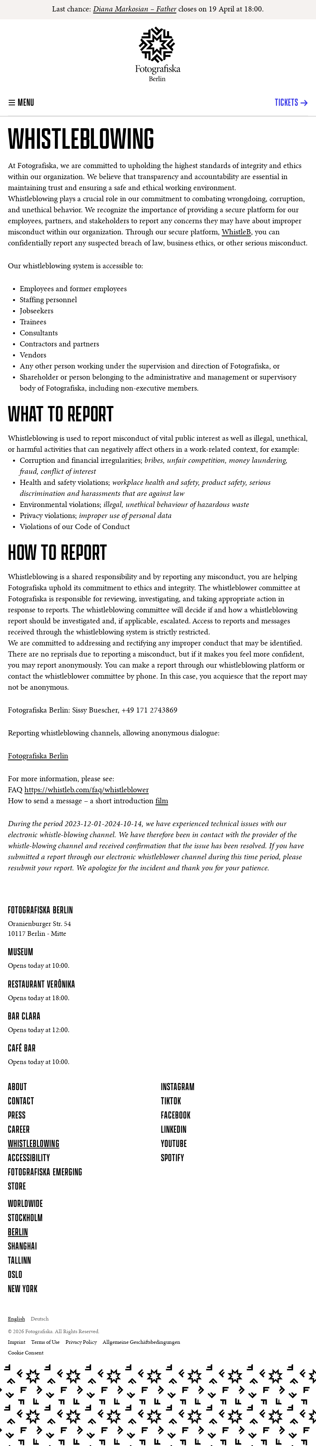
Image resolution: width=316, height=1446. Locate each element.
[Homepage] (158, 53)
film (161, 801)
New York (22, 1289)
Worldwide (25, 1204)
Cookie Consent (25, 1353)
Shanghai (22, 1247)
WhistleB (236, 232)
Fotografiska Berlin (38, 756)
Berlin (18, 1232)
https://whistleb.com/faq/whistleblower (86, 790)
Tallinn (19, 1261)
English (16, 1319)
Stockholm (25, 1218)
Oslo (15, 1275)
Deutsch (40, 1319)
